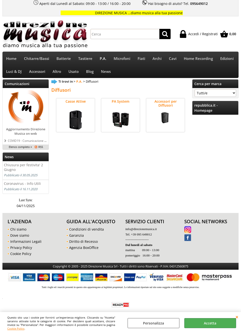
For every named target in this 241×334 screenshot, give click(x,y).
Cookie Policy (15, 328)
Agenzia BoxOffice (84, 247)
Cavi (172, 58)
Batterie (63, 58)
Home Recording (198, 58)
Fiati (141, 58)
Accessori (37, 71)
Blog (90, 71)
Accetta (210, 323)
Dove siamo (19, 235)
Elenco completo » (20, 147)
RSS (40, 147)
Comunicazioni (17, 83)
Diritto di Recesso (83, 241)
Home (11, 58)
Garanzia (76, 235)
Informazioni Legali (26, 241)
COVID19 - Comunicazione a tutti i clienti (35, 141)
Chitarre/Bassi (36, 58)
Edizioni (227, 58)
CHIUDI (237, 316)
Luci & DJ (14, 71)
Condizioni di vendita (86, 229)
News (106, 71)
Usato (73, 71)
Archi (157, 58)
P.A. (103, 58)
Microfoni (122, 58)
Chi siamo (18, 229)
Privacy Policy (21, 247)
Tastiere (85, 58)
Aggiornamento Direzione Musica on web (25, 131)
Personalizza (153, 323)
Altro (57, 71)
